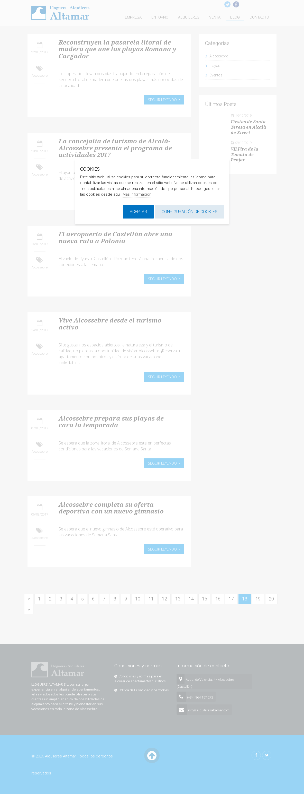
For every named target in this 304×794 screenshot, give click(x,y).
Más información (137, 194)
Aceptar (138, 211)
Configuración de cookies (189, 211)
